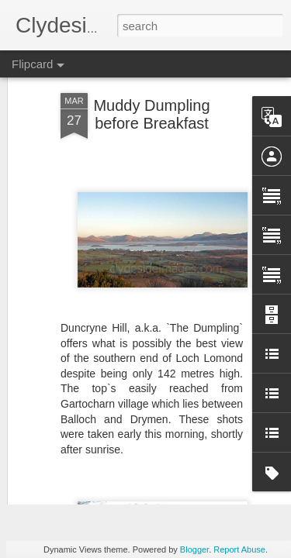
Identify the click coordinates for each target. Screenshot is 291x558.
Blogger (194, 549)
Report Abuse (239, 549)
